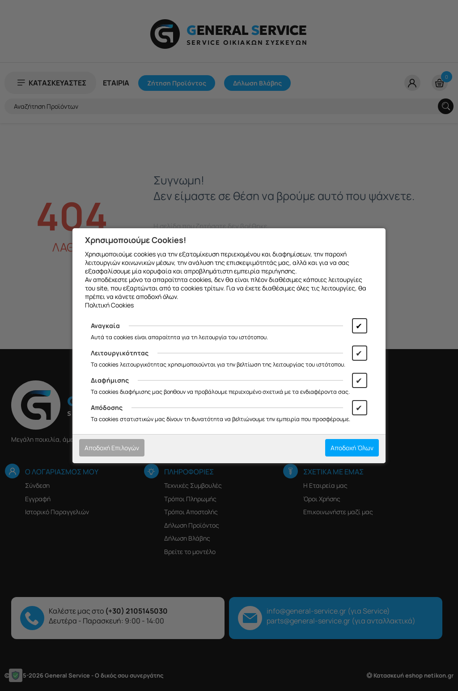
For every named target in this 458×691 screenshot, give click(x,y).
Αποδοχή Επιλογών (112, 448)
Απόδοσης (107, 407)
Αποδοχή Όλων (352, 448)
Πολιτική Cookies (109, 305)
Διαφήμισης (110, 380)
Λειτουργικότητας (119, 353)
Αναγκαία (105, 325)
